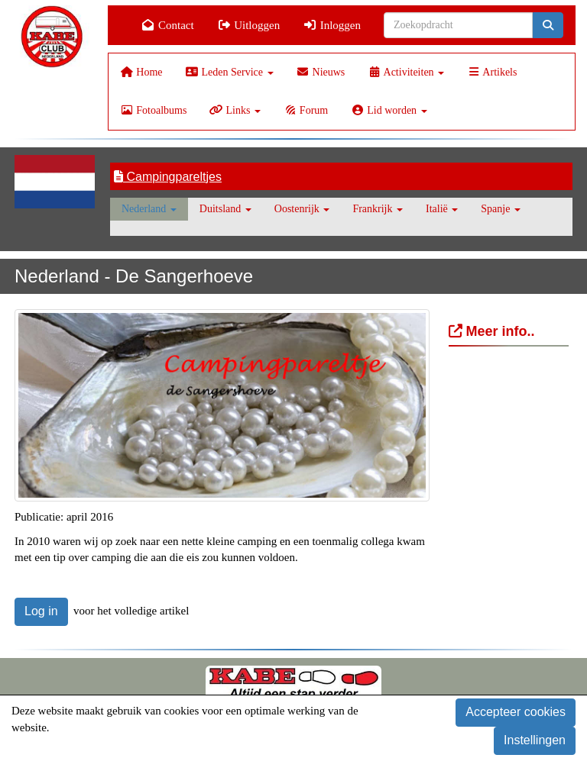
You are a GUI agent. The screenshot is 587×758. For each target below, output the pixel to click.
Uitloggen (249, 25)
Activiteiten (406, 72)
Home (141, 72)
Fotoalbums (153, 110)
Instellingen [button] (535, 740)
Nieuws (321, 72)
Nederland (149, 208)
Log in (41, 611)
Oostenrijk (302, 208)
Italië (442, 208)
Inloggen (332, 25)
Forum (306, 110)
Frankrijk (377, 208)
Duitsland (225, 208)
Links (234, 110)
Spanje (501, 208)
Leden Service (230, 72)
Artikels (492, 72)
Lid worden (388, 110)
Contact (167, 25)
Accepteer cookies (515, 711)
